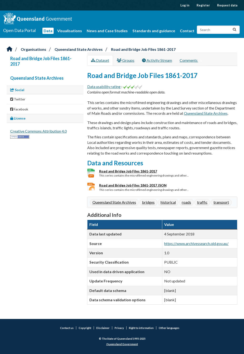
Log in (184, 5)
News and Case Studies (107, 30)
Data (48, 30)
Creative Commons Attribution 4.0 (38, 131)
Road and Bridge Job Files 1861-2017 (143, 49)
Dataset (100, 60)
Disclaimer (103, 327)
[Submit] (234, 30)
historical (168, 202)
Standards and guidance (153, 30)
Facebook (19, 109)
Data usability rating (104, 86)
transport (221, 202)
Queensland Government (122, 344)
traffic (202, 202)
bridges (148, 202)
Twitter (17, 99)
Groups (125, 60)
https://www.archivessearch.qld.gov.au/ (196, 243)
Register (203, 5)
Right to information (141, 327)
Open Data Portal (19, 30)
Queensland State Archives (79, 49)
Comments (192, 60)
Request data (227, 5)
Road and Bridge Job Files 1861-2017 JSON (133, 185)
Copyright (85, 327)
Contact (187, 30)
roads (186, 202)
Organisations (33, 49)
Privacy (119, 327)
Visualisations (69, 30)
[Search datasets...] (218, 30)
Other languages (169, 327)
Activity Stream (157, 60)
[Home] (9, 49)
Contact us (67, 327)
